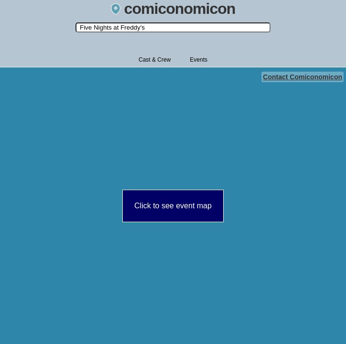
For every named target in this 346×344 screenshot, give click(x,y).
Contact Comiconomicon (302, 77)
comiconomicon (173, 8)
